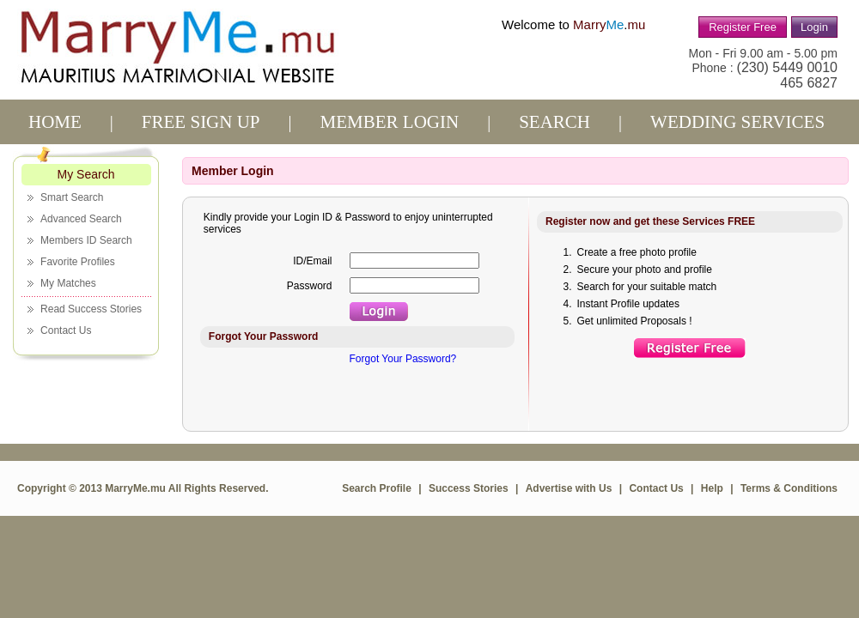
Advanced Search (81, 219)
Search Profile (376, 488)
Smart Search (71, 197)
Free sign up (201, 122)
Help (712, 488)
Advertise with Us (569, 488)
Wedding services (737, 122)
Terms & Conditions (789, 488)
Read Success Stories (91, 309)
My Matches (68, 283)
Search (554, 122)
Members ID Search (86, 240)
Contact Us (65, 330)
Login (814, 27)
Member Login (390, 122)
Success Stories (469, 488)
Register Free (743, 27)
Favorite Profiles (77, 262)
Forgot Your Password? (403, 359)
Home (55, 122)
